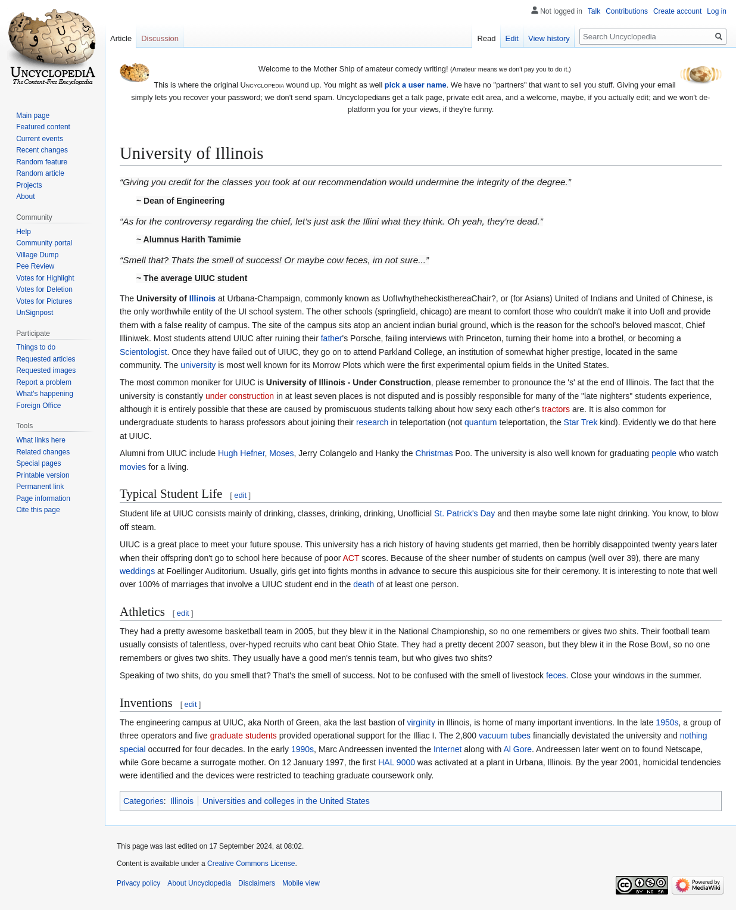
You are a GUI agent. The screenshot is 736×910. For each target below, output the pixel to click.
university (198, 365)
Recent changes (42, 150)
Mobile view (301, 883)
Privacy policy (138, 883)
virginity (421, 722)
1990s (302, 749)
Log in (716, 11)
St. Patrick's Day (464, 513)
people (663, 453)
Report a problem (43, 382)
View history (549, 38)
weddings (137, 571)
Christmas (434, 453)
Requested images (46, 370)
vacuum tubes (505, 735)
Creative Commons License (251, 863)
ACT (350, 558)
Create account (677, 11)
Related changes (43, 452)
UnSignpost (34, 312)
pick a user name (416, 84)
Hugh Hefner (241, 453)
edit (240, 495)
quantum (480, 422)
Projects (29, 185)
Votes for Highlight (45, 278)
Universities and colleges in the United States (286, 801)
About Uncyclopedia (199, 883)
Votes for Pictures (44, 301)
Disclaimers (256, 883)
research (372, 422)
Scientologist (143, 352)
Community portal (44, 243)
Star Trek (581, 422)
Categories (143, 801)
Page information (43, 498)
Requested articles (45, 359)
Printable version (42, 475)
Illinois (202, 298)
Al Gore (517, 749)
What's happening (44, 393)
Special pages (38, 463)
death (363, 584)
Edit (512, 38)
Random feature (41, 162)
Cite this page (38, 510)
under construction (239, 396)
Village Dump (37, 255)
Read (486, 38)
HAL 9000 (396, 762)
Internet (447, 749)
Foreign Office (38, 405)
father (331, 338)
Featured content (43, 127)
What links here (41, 440)
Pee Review (35, 266)
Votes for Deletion (44, 289)
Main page (32, 115)
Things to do (35, 347)
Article (121, 38)
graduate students (243, 735)
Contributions (627, 11)
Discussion (160, 38)
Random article (40, 173)
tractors (556, 409)
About (25, 196)
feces (556, 675)
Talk (594, 11)
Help (23, 232)
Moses (281, 453)
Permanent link (40, 486)
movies (133, 467)
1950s (667, 722)
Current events (39, 139)
